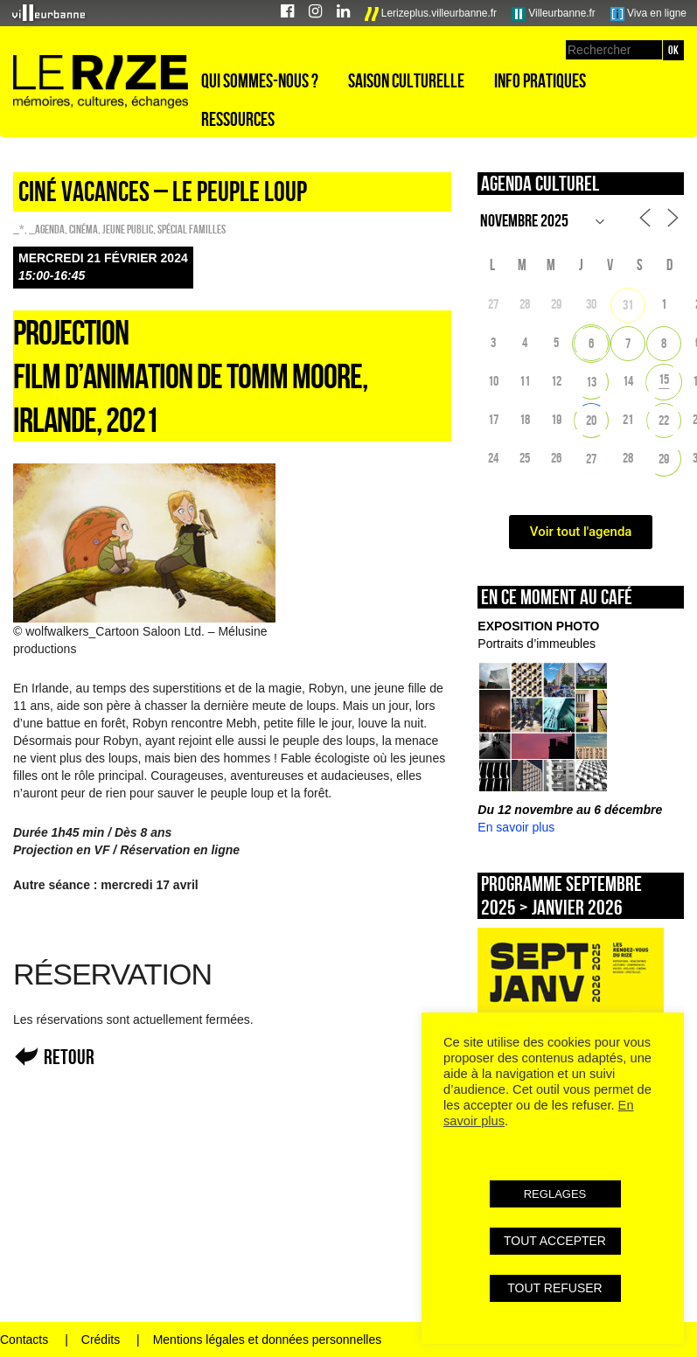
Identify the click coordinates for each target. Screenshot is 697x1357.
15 (664, 379)
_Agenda (47, 229)
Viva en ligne (648, 14)
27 (591, 458)
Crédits (100, 1340)
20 (591, 420)
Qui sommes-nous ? (259, 80)
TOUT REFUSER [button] (554, 1288)
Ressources (238, 118)
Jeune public (127, 229)
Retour (69, 1056)
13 (591, 381)
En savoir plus (515, 827)
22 (664, 420)
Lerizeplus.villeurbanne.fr (431, 14)
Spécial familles (191, 229)
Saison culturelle (406, 80)
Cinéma (83, 229)
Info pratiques (540, 80)
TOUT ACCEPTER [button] (555, 1241)
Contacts (24, 1340)
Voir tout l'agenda (581, 531)
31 (628, 304)
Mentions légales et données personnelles (267, 1340)
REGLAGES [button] (555, 1193)
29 (664, 458)
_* (18, 229)
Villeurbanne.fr (554, 14)
